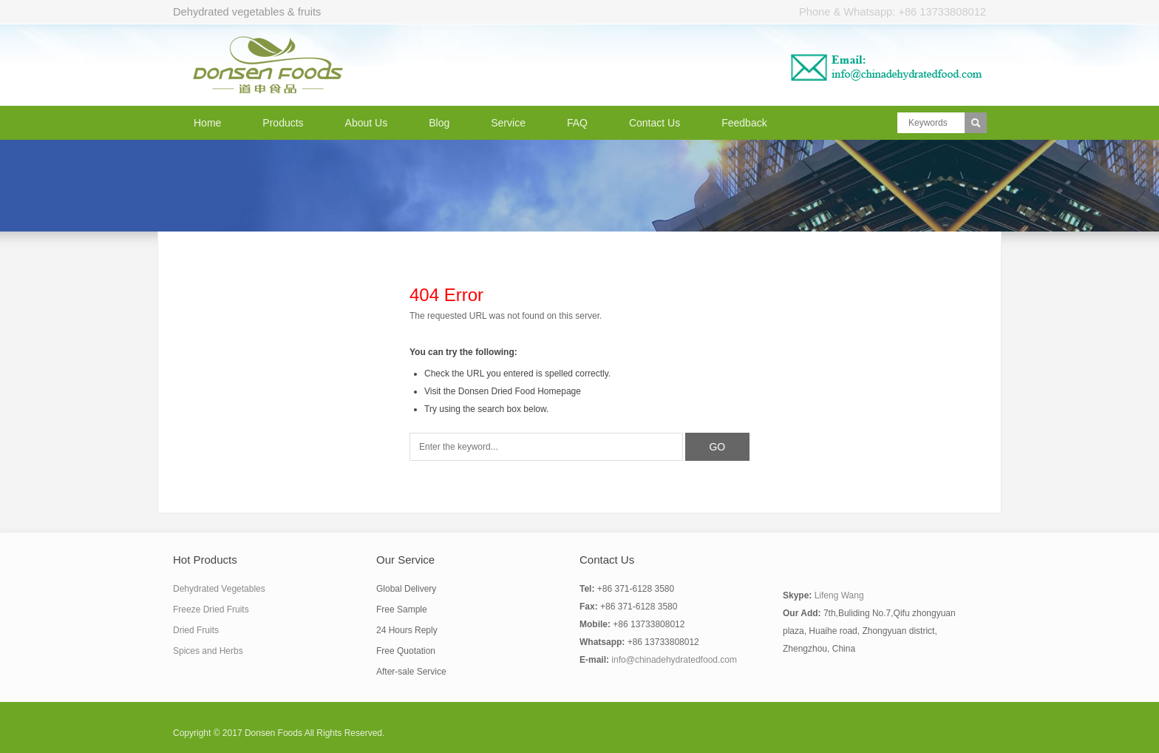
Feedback (744, 123)
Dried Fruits (196, 630)
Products (282, 123)
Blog (439, 123)
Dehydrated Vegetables (219, 589)
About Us (366, 123)
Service (508, 123)
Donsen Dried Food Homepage (519, 391)
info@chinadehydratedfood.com (674, 660)
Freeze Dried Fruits (211, 609)
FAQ (577, 123)
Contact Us (654, 123)
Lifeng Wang (839, 595)
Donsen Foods (273, 733)
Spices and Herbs (208, 651)
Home (207, 123)
